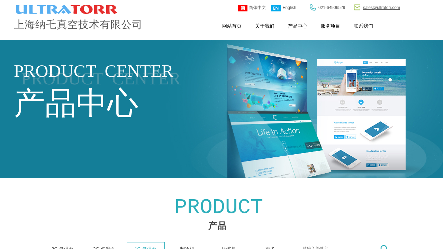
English (283, 8)
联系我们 (363, 26)
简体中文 (252, 8)
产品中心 (297, 26)
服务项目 (330, 26)
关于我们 (264, 26)
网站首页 (232, 26)
